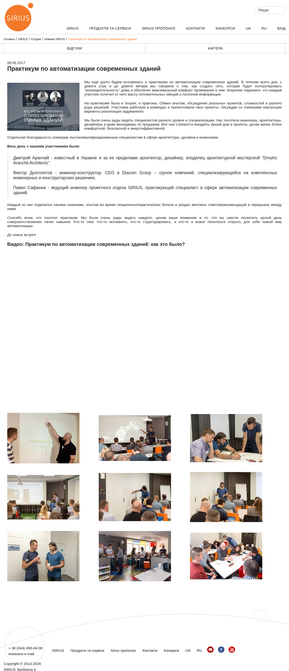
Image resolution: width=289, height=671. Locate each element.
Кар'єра (215, 48)
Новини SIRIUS (54, 39)
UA (248, 28)
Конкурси (225, 28)
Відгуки (74, 48)
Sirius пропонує (159, 28)
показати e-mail (21, 654)
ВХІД (281, 28)
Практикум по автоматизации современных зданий (102, 39)
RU (264, 28)
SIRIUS (72, 28)
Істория (36, 39)
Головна (9, 39)
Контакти (195, 28)
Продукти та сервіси (110, 28)
